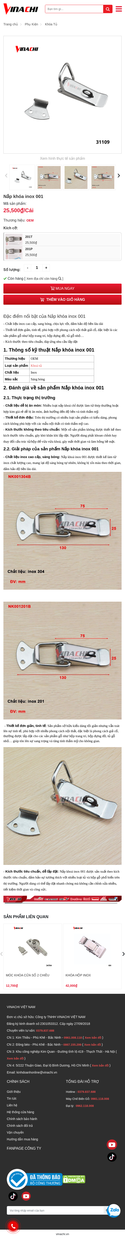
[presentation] (6, 175)
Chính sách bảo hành (22, 1119)
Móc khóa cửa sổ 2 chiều (27, 975)
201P (71, 252)
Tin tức (12, 1098)
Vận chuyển (15, 1132)
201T (71, 240)
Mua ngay (62, 288)
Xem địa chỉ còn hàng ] (44, 278)
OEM (30, 220)
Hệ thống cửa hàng (20, 1112)
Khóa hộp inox (78, 975)
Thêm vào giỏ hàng (62, 300)
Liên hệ (12, 1105)
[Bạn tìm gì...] (78, 9)
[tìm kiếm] (107, 9)
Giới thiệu (14, 1091)
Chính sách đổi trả (20, 1125)
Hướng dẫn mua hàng (22, 1139)
